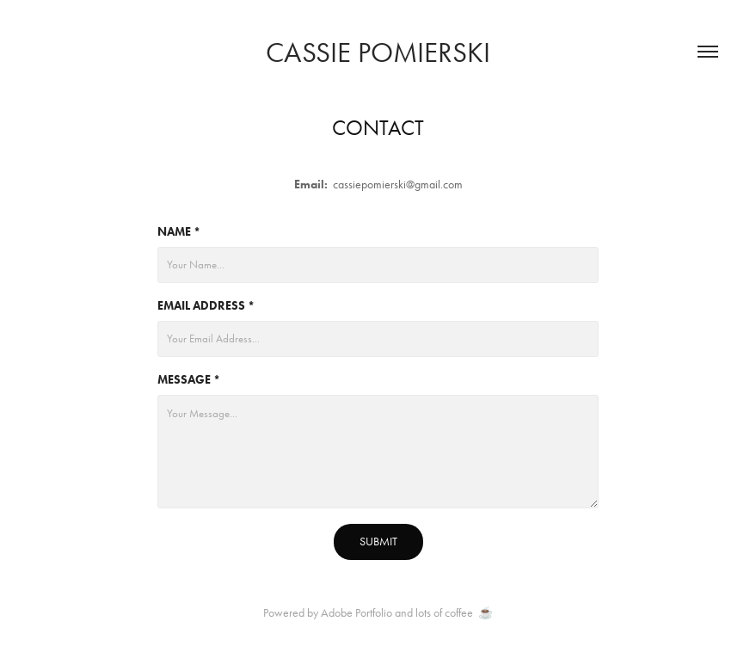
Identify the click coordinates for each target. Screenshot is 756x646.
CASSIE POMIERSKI (378, 52)
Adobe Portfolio (356, 613)
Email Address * (206, 305)
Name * (178, 232)
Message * (188, 379)
